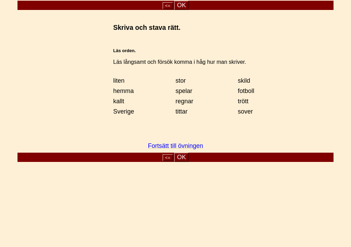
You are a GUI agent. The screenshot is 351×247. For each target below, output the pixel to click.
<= (167, 5)
